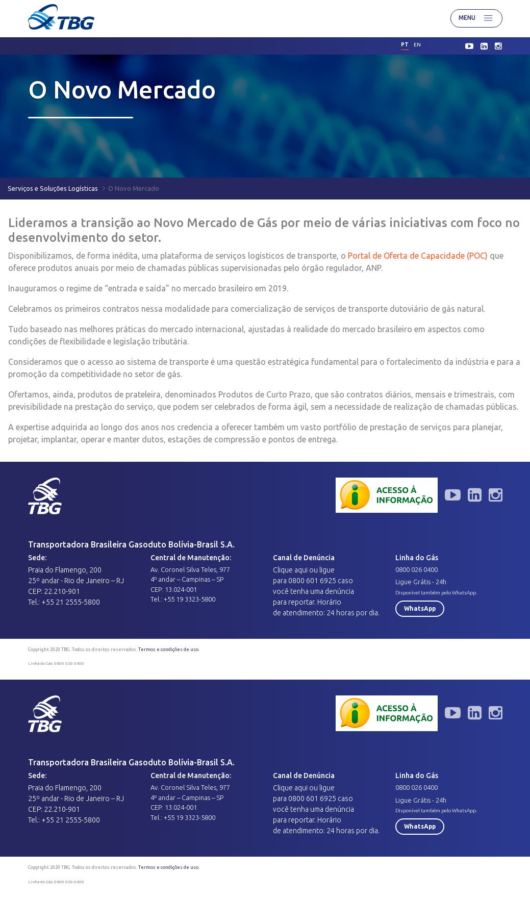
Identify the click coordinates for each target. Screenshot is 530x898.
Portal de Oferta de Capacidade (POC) (419, 255)
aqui (301, 570)
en (417, 44)
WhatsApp (420, 608)
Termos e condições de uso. (168, 649)
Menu (476, 18)
